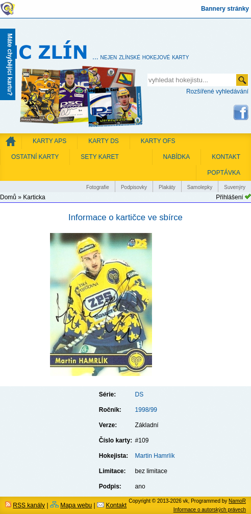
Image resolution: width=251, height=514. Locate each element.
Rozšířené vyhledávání (217, 91)
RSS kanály (29, 505)
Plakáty (167, 187)
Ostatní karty (35, 156)
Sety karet (99, 156)
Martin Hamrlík (155, 455)
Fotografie (97, 187)
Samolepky (199, 187)
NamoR (237, 501)
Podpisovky (134, 187)
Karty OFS (158, 141)
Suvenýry (234, 187)
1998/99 (146, 409)
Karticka (34, 197)
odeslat (242, 80)
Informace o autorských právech (209, 509)
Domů (8, 197)
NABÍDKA (176, 156)
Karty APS (49, 141)
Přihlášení (229, 197)
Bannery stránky (225, 8)
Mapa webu (76, 505)
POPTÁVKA (223, 172)
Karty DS (103, 141)
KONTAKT (226, 156)
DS (139, 394)
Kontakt (116, 505)
